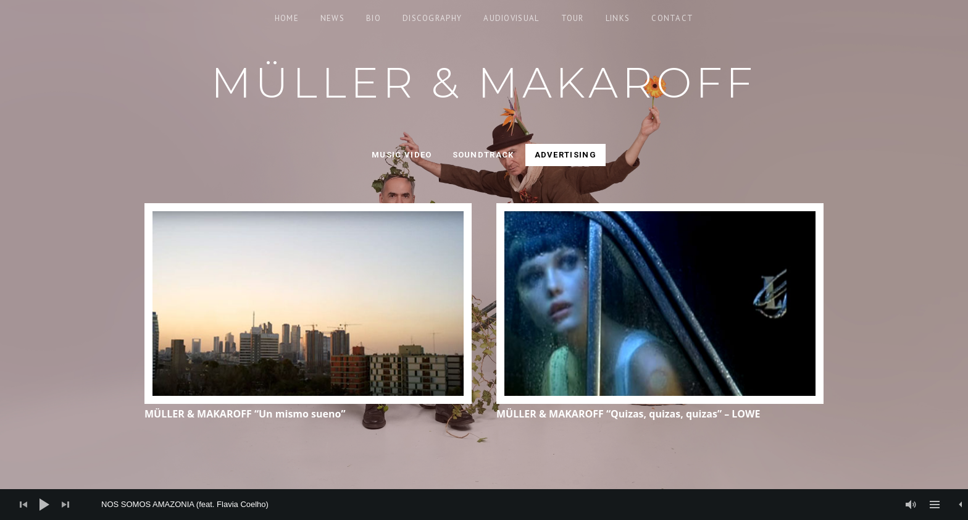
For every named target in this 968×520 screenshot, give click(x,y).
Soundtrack (483, 154)
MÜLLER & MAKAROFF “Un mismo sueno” (245, 414)
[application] (484, 504)
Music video (402, 154)
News (332, 18)
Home (287, 18)
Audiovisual (511, 18)
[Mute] (911, 504)
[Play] (44, 504)
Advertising (565, 154)
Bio (373, 18)
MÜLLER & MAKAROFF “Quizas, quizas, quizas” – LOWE (628, 414)
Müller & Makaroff (484, 82)
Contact (672, 18)
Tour (572, 18)
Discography (432, 18)
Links (618, 18)
